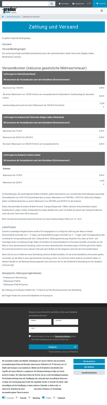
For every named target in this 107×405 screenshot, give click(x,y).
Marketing (36, 397)
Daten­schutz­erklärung (37, 392)
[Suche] (51, 3)
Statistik (23, 397)
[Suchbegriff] (25, 3)
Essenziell (10, 397)
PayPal (48, 397)
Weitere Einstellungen (10, 401)
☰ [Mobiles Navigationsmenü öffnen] (102, 10)
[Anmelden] (63, 4)
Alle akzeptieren (89, 361)
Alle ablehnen (89, 366)
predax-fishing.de (13, 17)
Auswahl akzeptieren (89, 372)
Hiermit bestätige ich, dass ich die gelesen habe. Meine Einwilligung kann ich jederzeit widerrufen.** (53, 338)
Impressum (29, 388)
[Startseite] (3, 17)
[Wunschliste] (89, 4)
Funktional (61, 397)
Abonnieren (62, 346)
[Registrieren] (78, 4)
